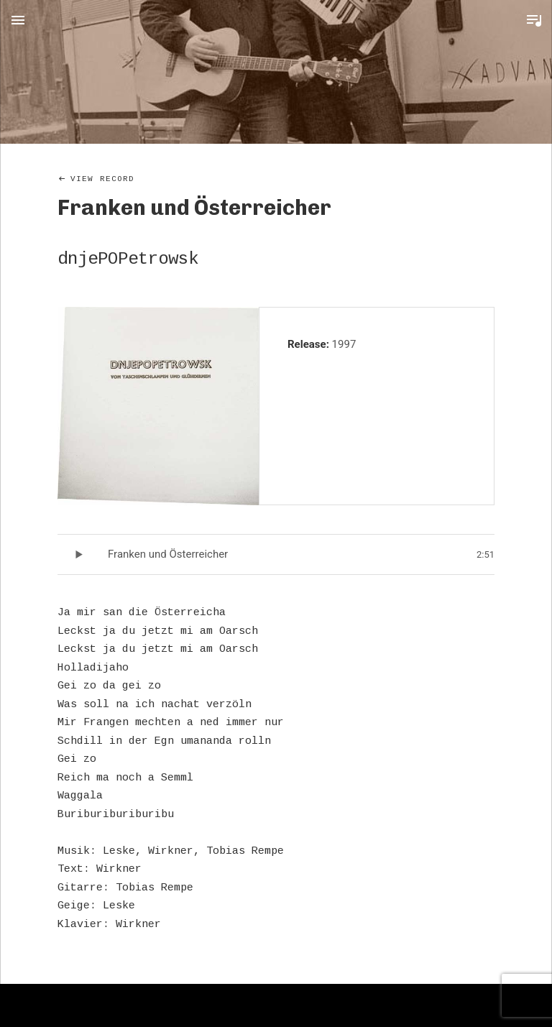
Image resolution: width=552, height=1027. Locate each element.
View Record (102, 179)
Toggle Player (534, 20)
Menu (18, 20)
